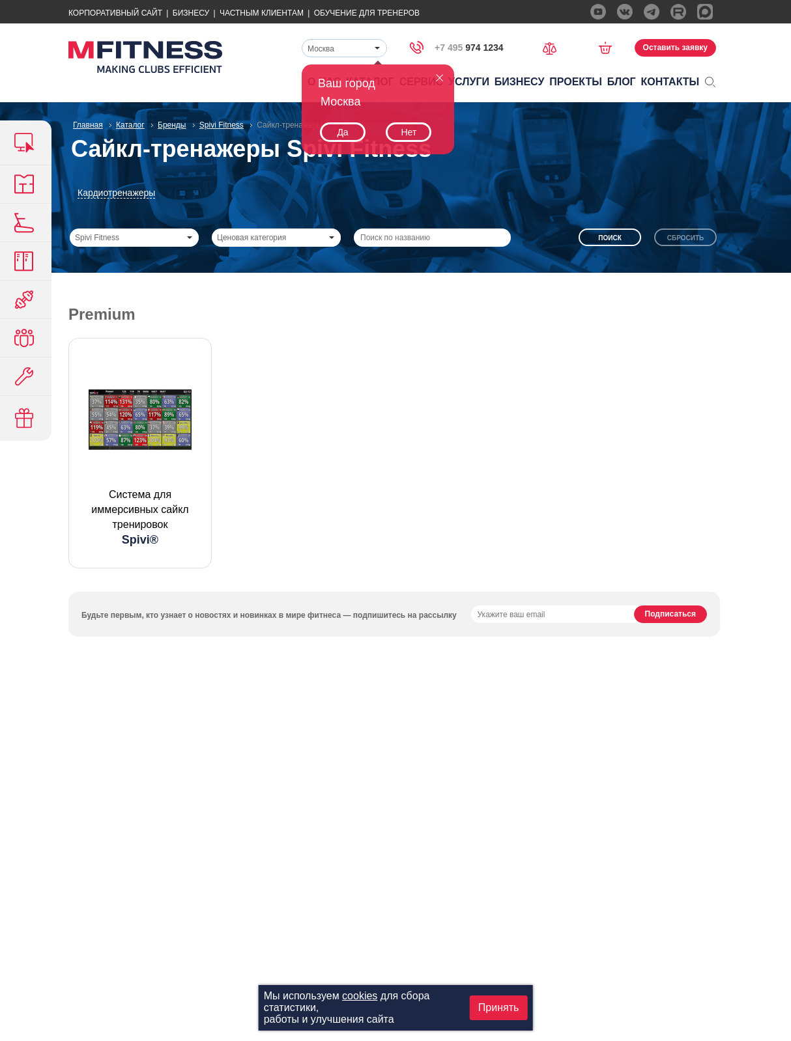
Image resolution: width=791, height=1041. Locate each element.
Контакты (670, 81)
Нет (408, 132)
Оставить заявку (675, 47)
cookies (359, 995)
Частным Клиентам (262, 13)
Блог (621, 81)
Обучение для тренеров (367, 13)
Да (342, 132)
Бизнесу (191, 13)
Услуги (468, 81)
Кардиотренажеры (116, 192)
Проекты (575, 81)
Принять (498, 1007)
